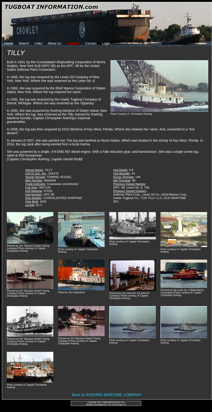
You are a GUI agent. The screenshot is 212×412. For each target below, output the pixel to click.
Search (24, 43)
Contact (90, 43)
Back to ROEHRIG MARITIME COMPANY (107, 395)
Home (8, 43)
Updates (73, 43)
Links (38, 43)
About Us (54, 43)
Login (106, 43)
